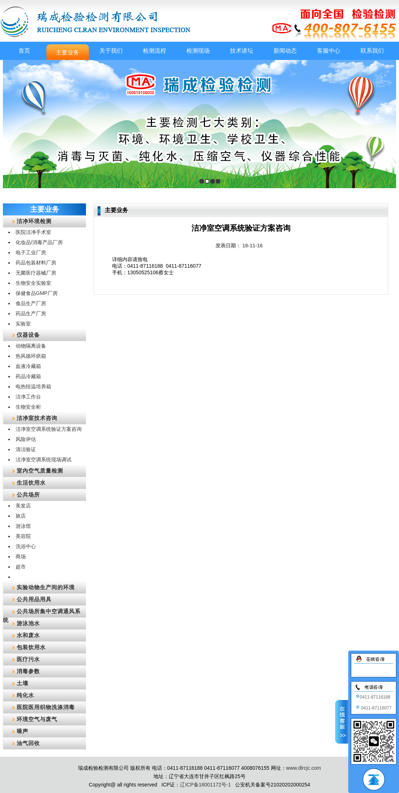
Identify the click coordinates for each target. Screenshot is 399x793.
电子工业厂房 (31, 252)
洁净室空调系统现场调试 (43, 459)
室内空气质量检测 (40, 471)
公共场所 (28, 494)
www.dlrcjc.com (303, 768)
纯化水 (25, 695)
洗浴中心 (26, 546)
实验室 (23, 324)
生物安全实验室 (33, 283)
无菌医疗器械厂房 (36, 273)
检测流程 (154, 51)
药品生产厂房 (31, 313)
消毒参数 (28, 671)
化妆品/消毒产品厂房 (39, 242)
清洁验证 (26, 449)
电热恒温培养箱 (33, 386)
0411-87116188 (372, 697)
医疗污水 (28, 659)
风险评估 (26, 439)
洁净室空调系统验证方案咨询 (49, 429)
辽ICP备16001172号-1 (205, 785)
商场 (21, 556)
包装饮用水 (31, 647)
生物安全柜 (28, 407)
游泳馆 (23, 526)
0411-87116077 (373, 708)
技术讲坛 (241, 51)
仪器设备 (28, 335)
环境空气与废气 (37, 719)
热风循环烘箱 (31, 356)
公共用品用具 (34, 599)
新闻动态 (285, 51)
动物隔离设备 (31, 346)
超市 (21, 567)
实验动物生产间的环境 (46, 587)
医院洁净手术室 (33, 232)
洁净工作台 (28, 397)
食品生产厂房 (31, 303)
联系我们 (372, 51)
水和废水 (28, 635)
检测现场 (198, 51)
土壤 (22, 683)
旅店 (21, 516)
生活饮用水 (31, 483)
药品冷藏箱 (28, 376)
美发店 (23, 506)
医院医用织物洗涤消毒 (46, 707)
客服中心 (328, 51)
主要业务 (67, 52)
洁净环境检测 (34, 221)
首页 (24, 51)
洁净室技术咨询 (37, 418)
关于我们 (111, 51)
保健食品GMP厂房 (37, 293)
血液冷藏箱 (28, 366)
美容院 (23, 536)
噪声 (22, 731)
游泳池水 (28, 623)
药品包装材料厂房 (36, 263)
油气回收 (28, 743)
